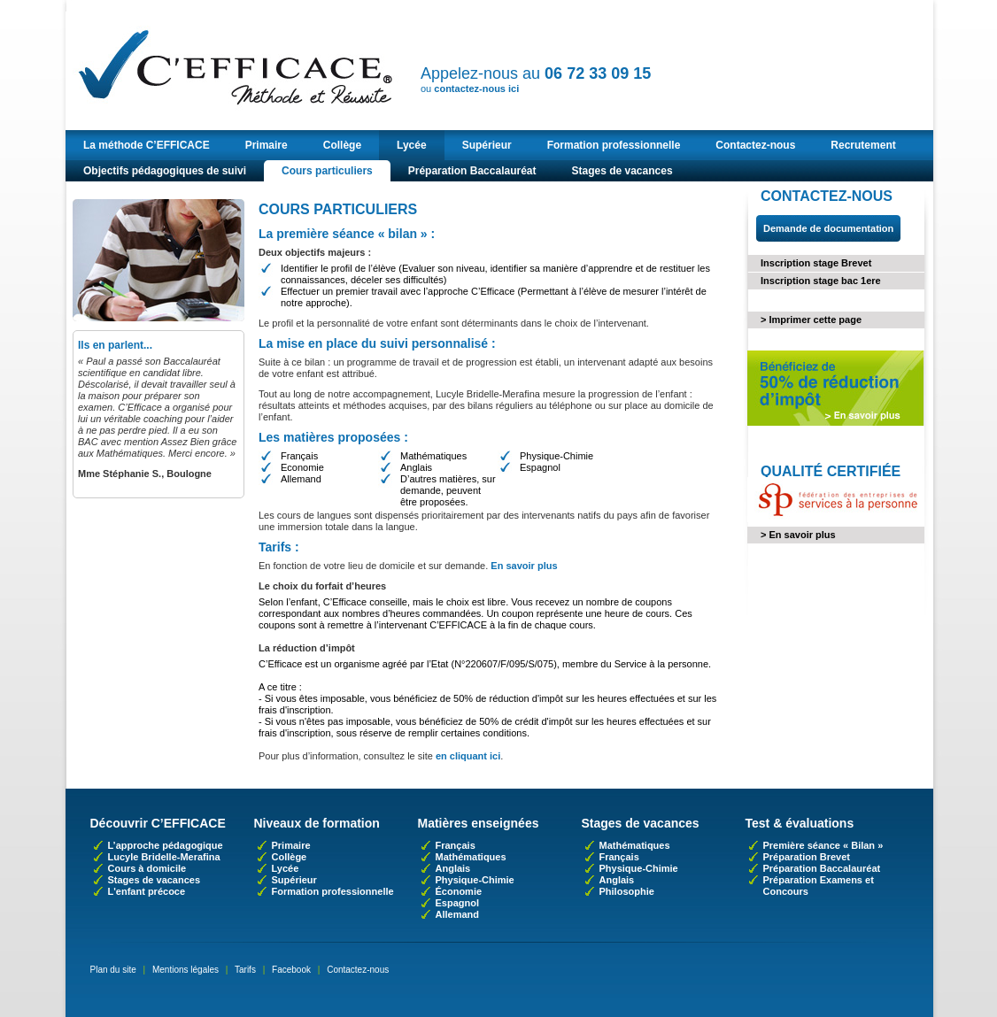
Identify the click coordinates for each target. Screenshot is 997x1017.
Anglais (453, 868)
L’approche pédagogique (165, 845)
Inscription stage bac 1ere (821, 280)
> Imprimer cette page (811, 319)
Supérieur (487, 145)
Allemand (458, 914)
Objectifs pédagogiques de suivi (164, 171)
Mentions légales (185, 970)
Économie (459, 891)
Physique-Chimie (475, 879)
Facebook (291, 970)
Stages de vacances (621, 171)
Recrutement (863, 145)
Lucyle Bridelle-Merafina (164, 856)
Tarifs (245, 970)
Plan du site (113, 970)
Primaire (266, 145)
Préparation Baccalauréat (472, 171)
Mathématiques (471, 856)
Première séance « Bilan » (823, 845)
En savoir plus (524, 565)
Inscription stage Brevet (816, 263)
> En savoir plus (798, 534)
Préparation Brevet (806, 856)
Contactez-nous (755, 145)
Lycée (412, 145)
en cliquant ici (468, 756)
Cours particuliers (327, 171)
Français (455, 845)
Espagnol (458, 903)
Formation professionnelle (614, 145)
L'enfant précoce (147, 891)
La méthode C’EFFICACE (146, 145)
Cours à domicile (147, 868)
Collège (342, 145)
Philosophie (626, 891)
